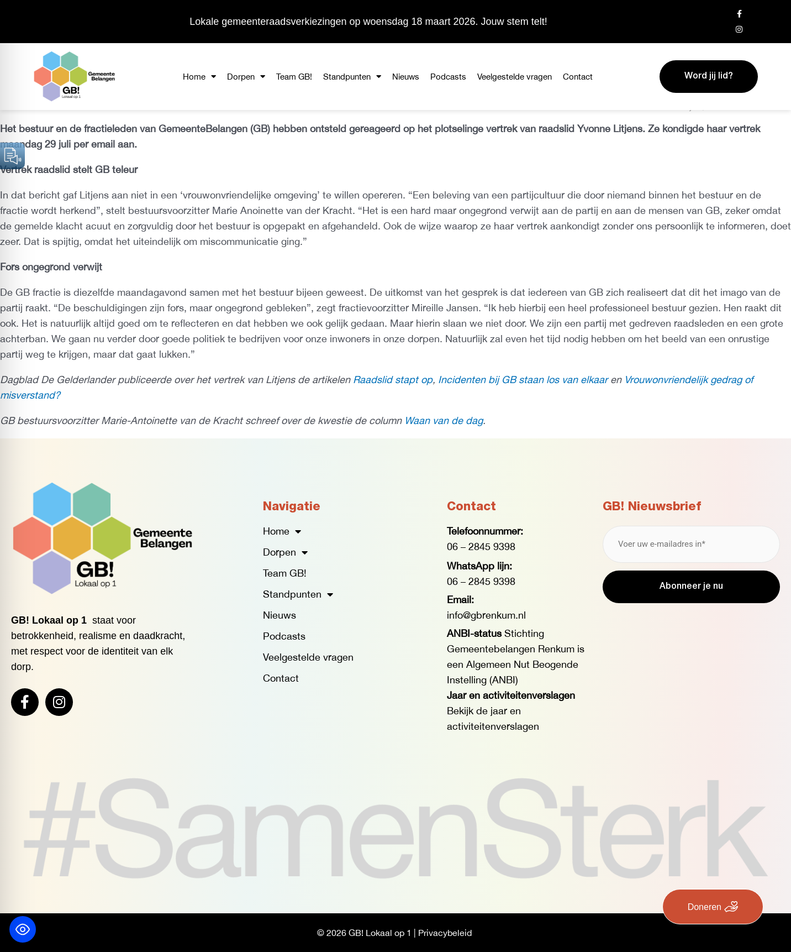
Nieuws (405, 76)
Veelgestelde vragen (514, 76)
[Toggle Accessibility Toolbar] (22, 929)
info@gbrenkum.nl (486, 615)
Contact (578, 76)
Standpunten (352, 76)
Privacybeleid (445, 933)
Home (199, 76)
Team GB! (294, 76)
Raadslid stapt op (393, 379)
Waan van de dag (443, 420)
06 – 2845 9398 (481, 546)
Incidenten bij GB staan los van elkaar (523, 379)
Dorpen (246, 76)
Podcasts (448, 76)
